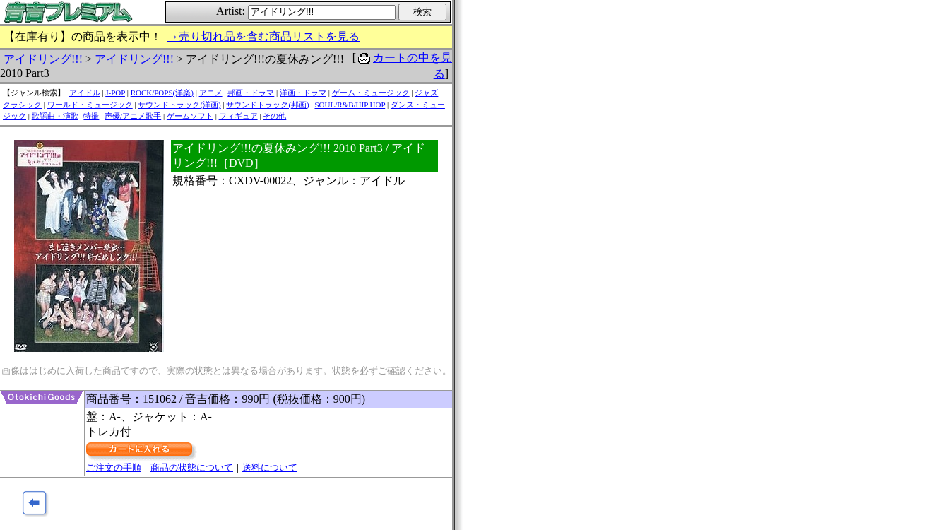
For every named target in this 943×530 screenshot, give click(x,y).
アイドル (84, 92)
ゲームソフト (190, 116)
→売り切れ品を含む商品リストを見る (263, 36)
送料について (269, 467)
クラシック (22, 104)
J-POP (115, 92)
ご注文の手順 (113, 467)
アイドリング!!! (43, 59)
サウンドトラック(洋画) (179, 104)
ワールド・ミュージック (90, 104)
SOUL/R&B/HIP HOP (349, 104)
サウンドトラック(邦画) (267, 104)
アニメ (211, 92)
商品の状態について (191, 467)
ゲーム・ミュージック (371, 92)
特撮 (91, 116)
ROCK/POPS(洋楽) (162, 92)
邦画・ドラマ (250, 92)
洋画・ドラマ (303, 92)
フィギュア (238, 116)
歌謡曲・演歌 (55, 116)
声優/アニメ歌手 (133, 116)
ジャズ (426, 92)
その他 (274, 116)
